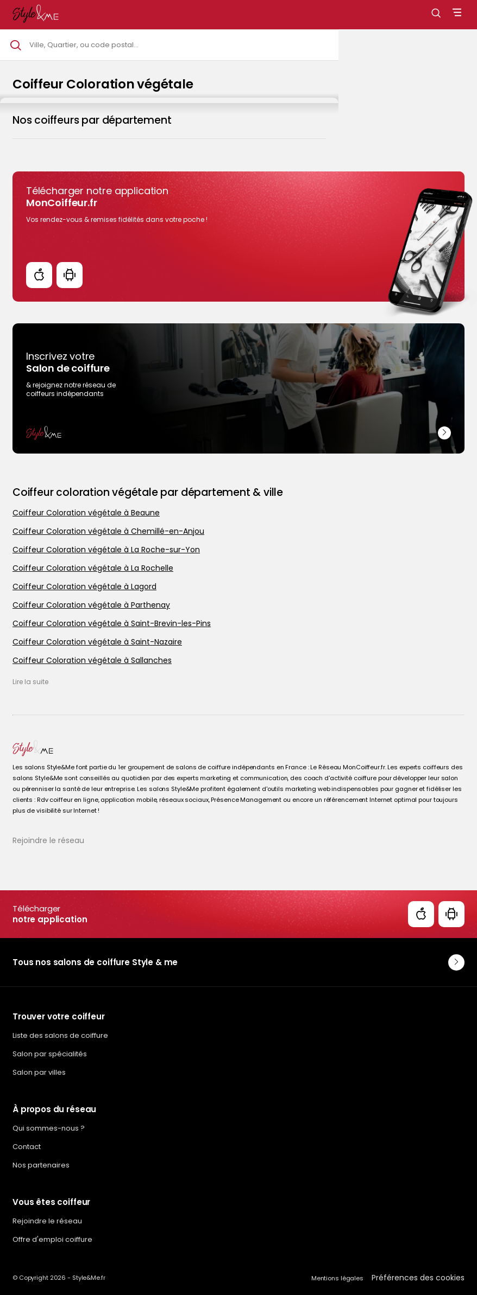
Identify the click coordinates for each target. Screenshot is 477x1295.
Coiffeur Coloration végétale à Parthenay (91, 604)
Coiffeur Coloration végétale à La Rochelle (92, 568)
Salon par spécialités (49, 1054)
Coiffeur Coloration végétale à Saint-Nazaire (97, 641)
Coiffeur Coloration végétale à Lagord (84, 586)
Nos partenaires (41, 1165)
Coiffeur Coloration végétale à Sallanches (92, 660)
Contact (26, 1146)
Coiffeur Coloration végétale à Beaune (86, 512)
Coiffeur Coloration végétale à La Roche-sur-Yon (106, 549)
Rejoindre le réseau (48, 840)
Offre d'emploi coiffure (52, 1239)
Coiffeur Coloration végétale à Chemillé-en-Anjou (108, 531)
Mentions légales (337, 1278)
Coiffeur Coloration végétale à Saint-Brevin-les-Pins (111, 623)
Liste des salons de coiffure (60, 1035)
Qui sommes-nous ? (48, 1128)
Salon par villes (39, 1072)
